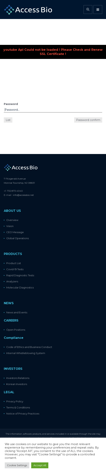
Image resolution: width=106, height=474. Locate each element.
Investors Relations (17, 378)
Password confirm (88, 120)
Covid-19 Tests (14, 269)
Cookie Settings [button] (17, 465)
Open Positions (15, 329)
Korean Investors (16, 384)
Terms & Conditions (18, 407)
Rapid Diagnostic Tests (20, 275)
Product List (13, 263)
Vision (10, 226)
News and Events (16, 312)
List (8, 120)
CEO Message (15, 232)
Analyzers (12, 281)
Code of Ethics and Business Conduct (29, 347)
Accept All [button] (39, 465)
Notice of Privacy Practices (22, 413)
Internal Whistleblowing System (25, 353)
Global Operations (17, 238)
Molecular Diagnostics (20, 287)
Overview (12, 220)
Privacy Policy (14, 401)
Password (11, 104)
